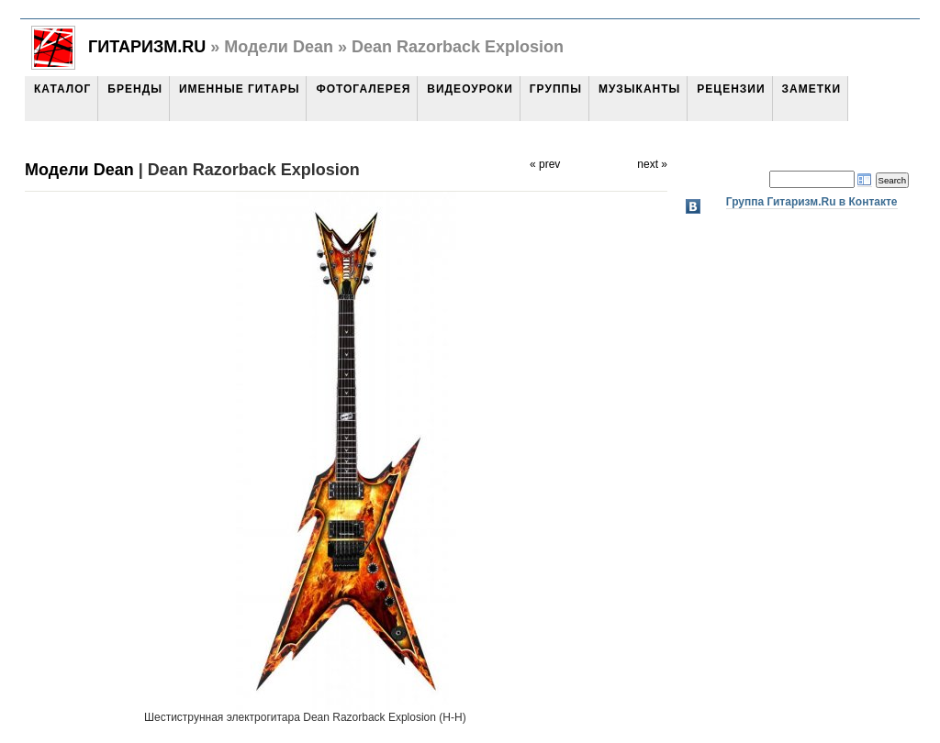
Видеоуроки (469, 89)
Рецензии (731, 89)
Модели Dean (79, 170)
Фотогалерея (363, 89)
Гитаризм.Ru (147, 47)
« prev (545, 164)
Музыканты (639, 89)
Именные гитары (239, 89)
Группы (556, 89)
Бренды (134, 89)
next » (652, 164)
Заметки (811, 89)
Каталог (62, 89)
